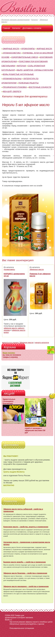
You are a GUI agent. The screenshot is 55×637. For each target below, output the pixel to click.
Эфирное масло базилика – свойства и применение (25, 573)
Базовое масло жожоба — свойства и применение (24, 562)
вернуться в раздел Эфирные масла (17, 342)
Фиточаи (21, 66)
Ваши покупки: (9, 353)
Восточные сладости (40, 87)
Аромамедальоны (12, 79)
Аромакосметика (12, 53)
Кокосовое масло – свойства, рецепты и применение (25, 527)
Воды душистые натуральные (18, 74)
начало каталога (42, 342)
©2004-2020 (9, 615)
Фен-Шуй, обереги (12, 91)
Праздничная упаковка (15, 87)
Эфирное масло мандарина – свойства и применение (26, 586)
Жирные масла (44, 49)
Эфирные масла (11, 49)
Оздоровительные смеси (24, 57)
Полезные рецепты (28, 83)
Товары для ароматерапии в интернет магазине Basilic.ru (19, 617)
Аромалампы (28, 49)
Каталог (16, 28)
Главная (6, 28)
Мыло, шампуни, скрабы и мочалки (35, 70)
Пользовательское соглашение (21, 628)
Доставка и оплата (32, 28)
